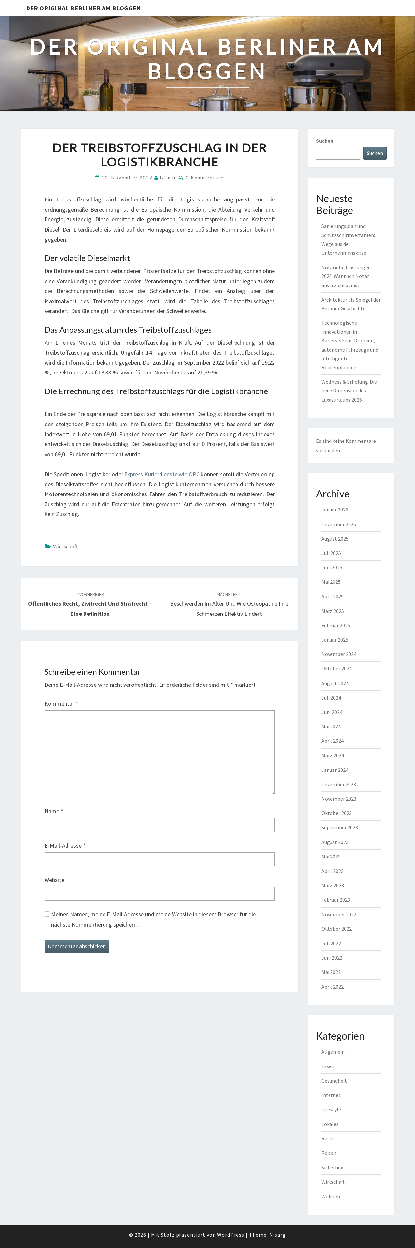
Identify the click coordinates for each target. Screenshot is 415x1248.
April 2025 (332, 596)
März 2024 (332, 755)
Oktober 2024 (336, 668)
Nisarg (277, 1234)
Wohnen (330, 1196)
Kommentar (61, 703)
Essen (327, 1066)
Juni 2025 (331, 567)
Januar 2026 (334, 509)
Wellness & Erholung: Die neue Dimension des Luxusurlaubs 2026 (349, 390)
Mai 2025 (331, 582)
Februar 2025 (335, 625)
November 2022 (338, 914)
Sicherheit (332, 1167)
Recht (328, 1138)
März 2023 (332, 885)
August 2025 (335, 538)
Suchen (324, 140)
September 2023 (339, 827)
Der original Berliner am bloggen (83, 8)
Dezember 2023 (338, 784)
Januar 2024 (334, 770)
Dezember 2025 (338, 524)
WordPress (230, 1234)
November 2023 (338, 798)
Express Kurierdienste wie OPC (161, 474)
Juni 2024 (331, 712)
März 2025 (332, 611)
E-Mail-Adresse (65, 845)
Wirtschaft (65, 546)
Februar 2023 (335, 899)
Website (54, 880)
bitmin (168, 177)
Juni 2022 (331, 957)
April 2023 (332, 871)
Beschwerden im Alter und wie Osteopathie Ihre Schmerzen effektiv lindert (229, 604)
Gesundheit (334, 1080)
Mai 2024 (331, 726)
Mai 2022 (331, 972)
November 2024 (338, 654)
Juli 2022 (331, 943)
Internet (331, 1095)
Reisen (328, 1153)
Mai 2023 (331, 856)
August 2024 (335, 683)
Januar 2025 (334, 639)
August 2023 (335, 842)
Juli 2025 (331, 553)
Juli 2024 (331, 697)
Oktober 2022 (336, 929)
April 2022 (332, 986)
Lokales (330, 1124)
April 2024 (332, 740)
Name (54, 811)
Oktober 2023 (336, 813)
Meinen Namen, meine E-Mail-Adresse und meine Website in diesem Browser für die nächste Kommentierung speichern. (153, 919)
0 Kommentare (205, 177)
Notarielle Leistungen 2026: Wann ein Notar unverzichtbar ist (346, 276)
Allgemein (333, 1052)
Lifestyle (331, 1109)
